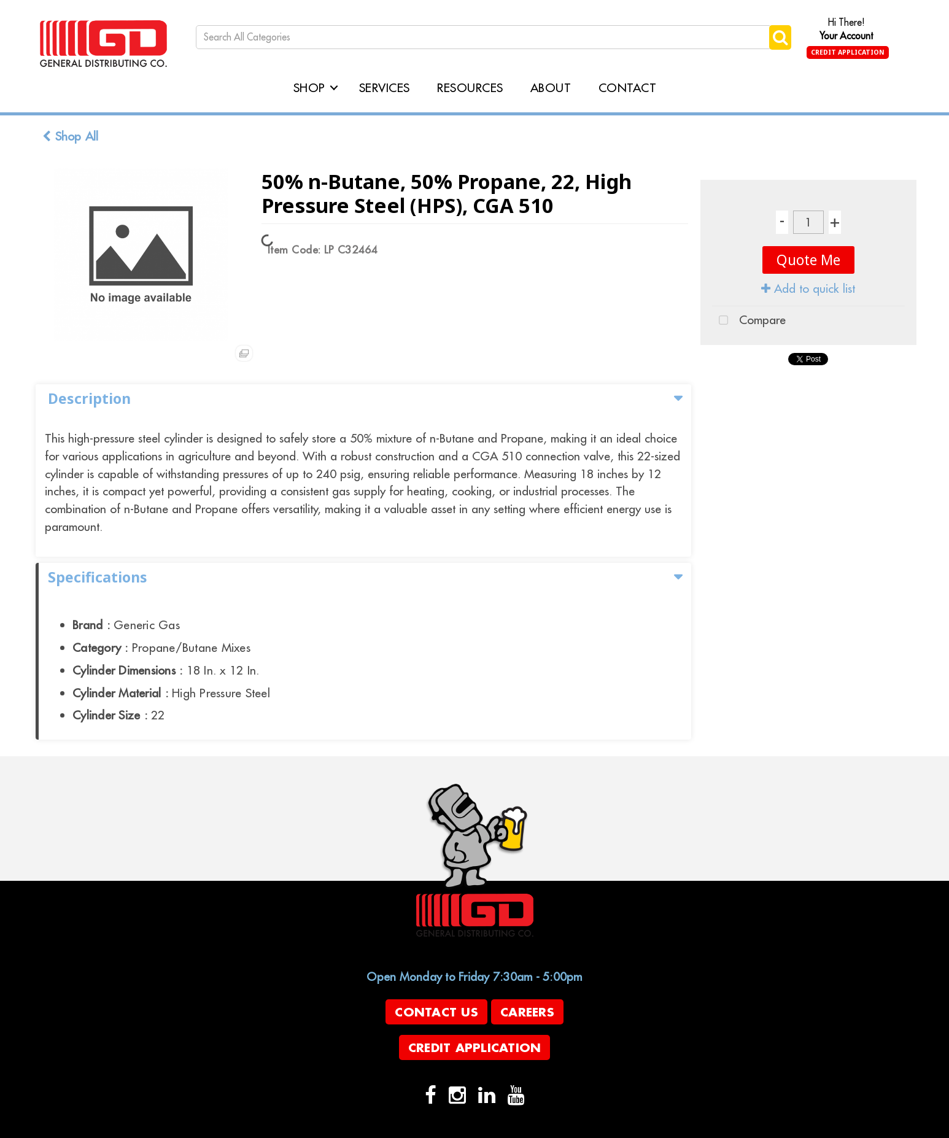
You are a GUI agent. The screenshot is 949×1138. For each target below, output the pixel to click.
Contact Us (436, 1012)
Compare (749, 321)
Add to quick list (808, 288)
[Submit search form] (780, 37)
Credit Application (848, 52)
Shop (309, 87)
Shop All (70, 136)
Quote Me (808, 259)
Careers (527, 1012)
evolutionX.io (331, 1128)
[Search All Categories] (484, 37)
